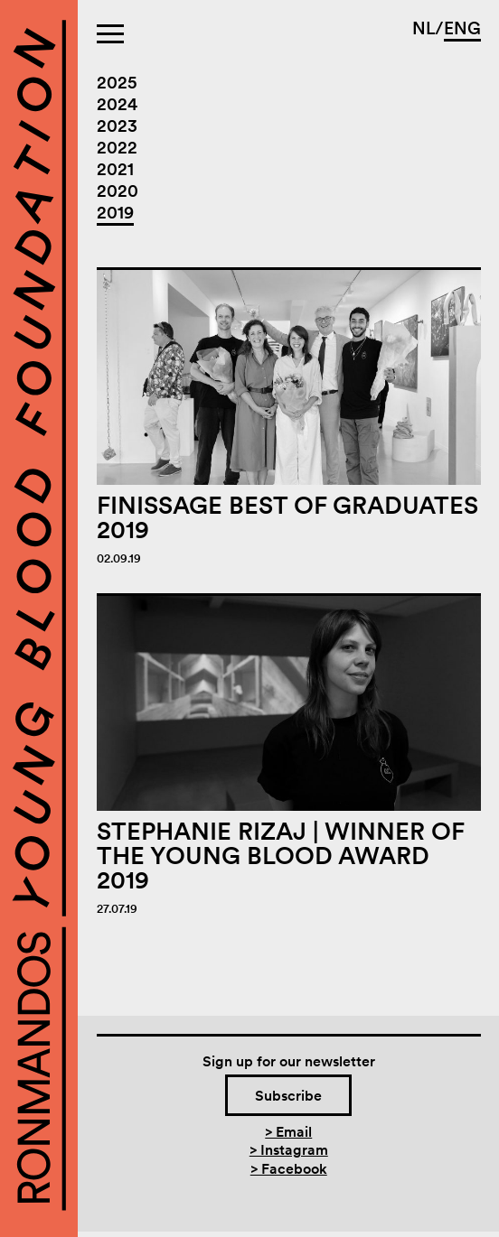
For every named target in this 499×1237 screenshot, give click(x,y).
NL (423, 28)
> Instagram (289, 1149)
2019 (115, 212)
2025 (117, 82)
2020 (117, 191)
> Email (288, 1131)
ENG (462, 28)
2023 (117, 126)
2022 (117, 147)
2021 (115, 169)
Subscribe (288, 1095)
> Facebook (288, 1168)
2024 (117, 104)
